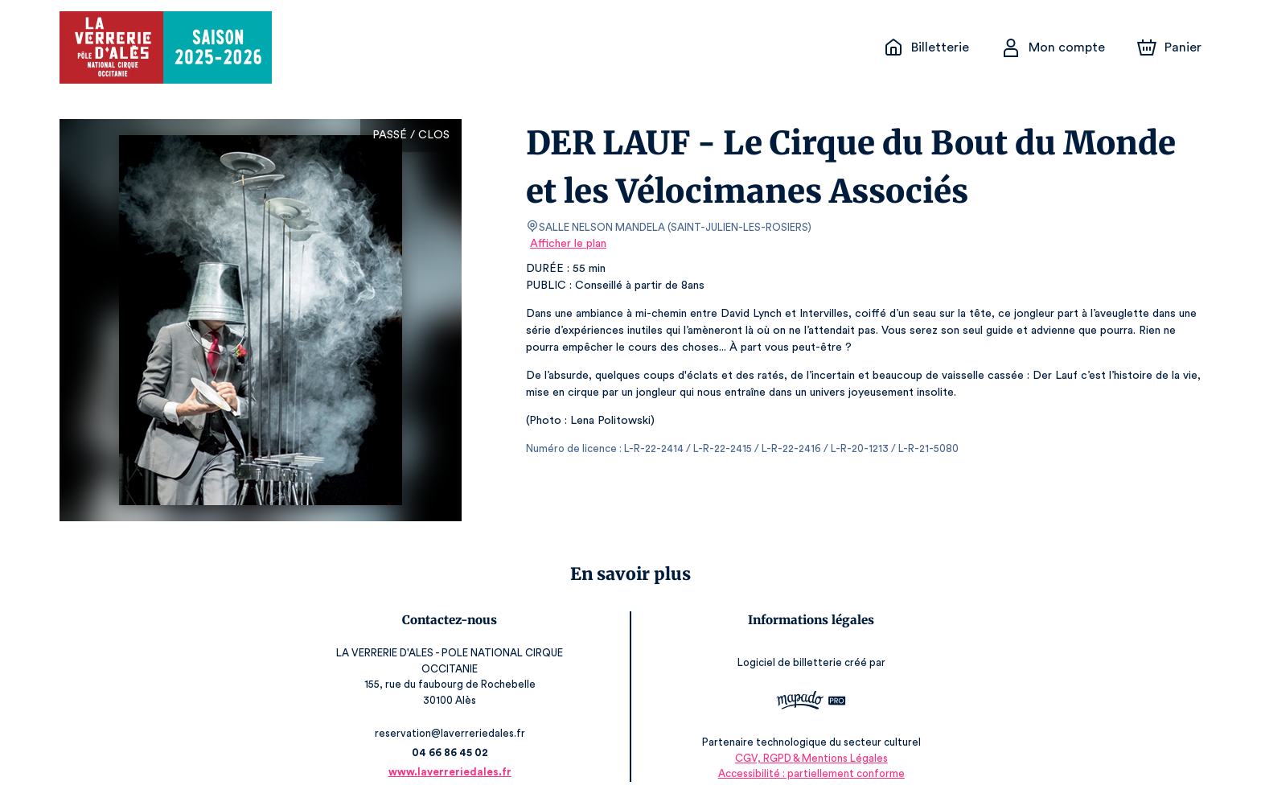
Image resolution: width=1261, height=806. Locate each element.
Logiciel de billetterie (794, 662)
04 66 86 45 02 (446, 752)
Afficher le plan (567, 243)
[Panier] (1169, 47)
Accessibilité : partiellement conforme (815, 773)
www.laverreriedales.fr (445, 772)
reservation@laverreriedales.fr (445, 733)
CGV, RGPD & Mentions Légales (815, 758)
